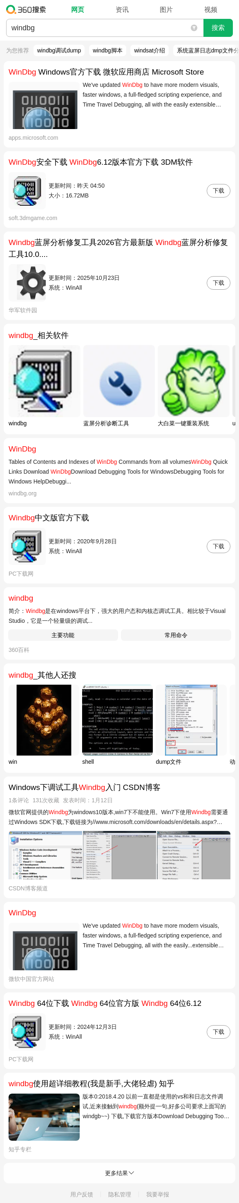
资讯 (122, 9)
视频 (210, 9)
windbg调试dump (59, 50)
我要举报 (157, 1194)
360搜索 (28, 9)
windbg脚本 (107, 50)
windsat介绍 (149, 50)
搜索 (218, 27)
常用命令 (176, 635)
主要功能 (62, 635)
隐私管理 (119, 1194)
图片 (166, 9)
